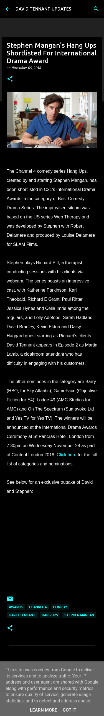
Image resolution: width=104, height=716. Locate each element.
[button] (10, 79)
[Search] (96, 9)
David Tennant (22, 615)
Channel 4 (38, 607)
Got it (69, 710)
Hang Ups (50, 615)
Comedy (60, 607)
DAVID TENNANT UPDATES (43, 8)
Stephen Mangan (79, 615)
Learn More (43, 710)
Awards (16, 607)
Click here (67, 454)
